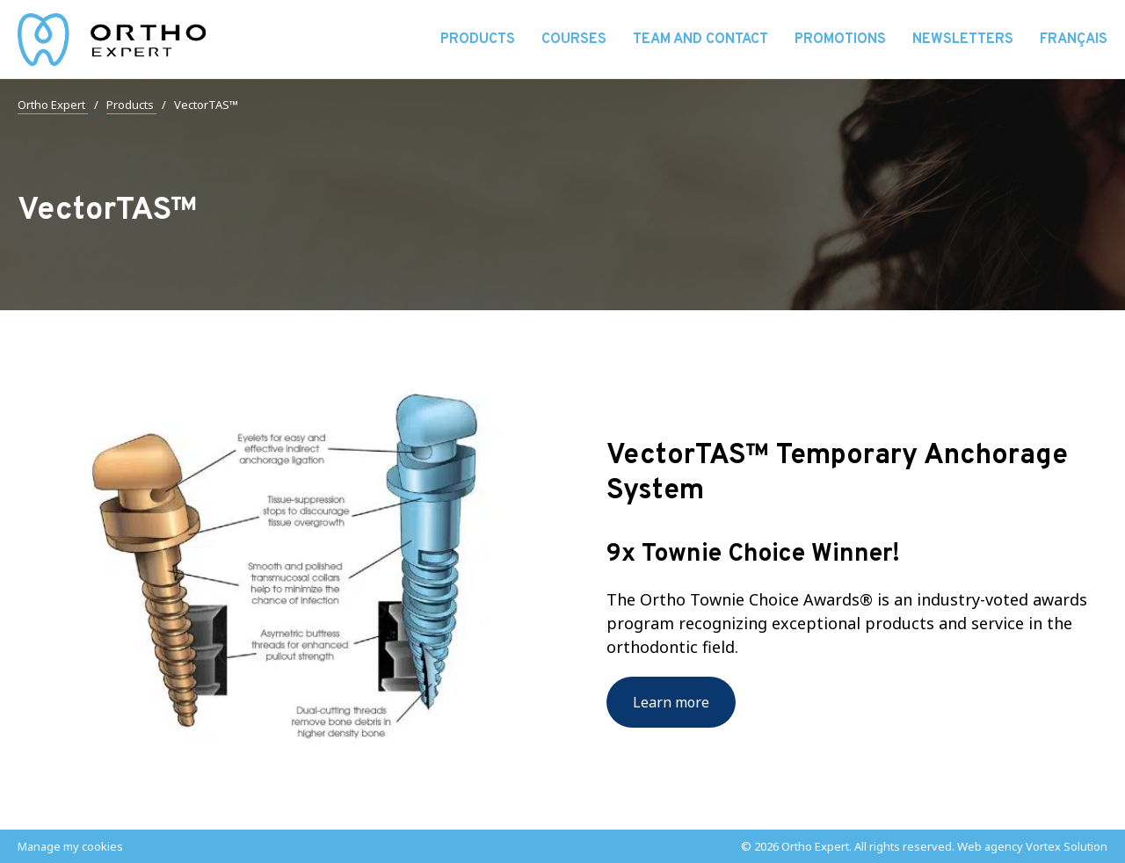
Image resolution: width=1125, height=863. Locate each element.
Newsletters (962, 39)
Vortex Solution (1066, 846)
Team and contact (700, 39)
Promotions (840, 39)
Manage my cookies (70, 846)
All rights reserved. (904, 846)
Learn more (671, 702)
